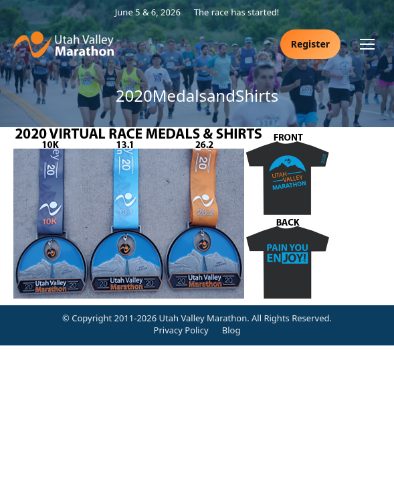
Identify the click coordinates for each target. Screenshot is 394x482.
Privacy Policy (181, 330)
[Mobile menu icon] (367, 44)
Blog (231, 330)
